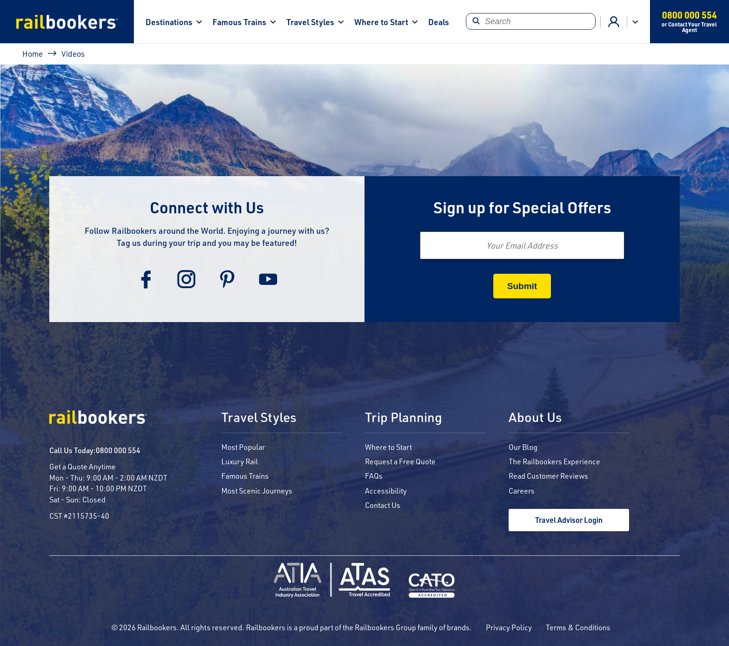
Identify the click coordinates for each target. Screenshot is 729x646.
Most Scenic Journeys (256, 490)
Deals (438, 21)
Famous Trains (239, 21)
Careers (522, 490)
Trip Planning (403, 417)
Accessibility (386, 490)
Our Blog (523, 447)
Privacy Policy (509, 627)
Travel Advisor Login (569, 520)
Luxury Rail (239, 461)
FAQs (374, 476)
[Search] (530, 21)
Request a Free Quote (400, 461)
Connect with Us (207, 207)
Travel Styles (310, 21)
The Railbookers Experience (554, 461)
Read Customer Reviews (548, 476)
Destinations (169, 21)
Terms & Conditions (578, 627)
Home (32, 53)
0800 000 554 (118, 450)
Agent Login (613, 21)
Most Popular (243, 447)
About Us (535, 417)
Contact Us (382, 505)
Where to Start (381, 21)
